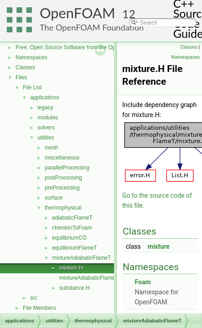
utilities (45, 137)
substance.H (74, 288)
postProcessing (63, 177)
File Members (39, 308)
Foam (142, 282)
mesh (51, 147)
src (33, 298)
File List (32, 87)
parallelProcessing (67, 167)
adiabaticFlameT (72, 218)
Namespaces (31, 57)
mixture (159, 246)
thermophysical (63, 208)
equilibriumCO (69, 238)
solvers (46, 127)
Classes (25, 67)
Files (21, 77)
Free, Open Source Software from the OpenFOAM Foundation (91, 47)
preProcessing (62, 187)
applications (44, 97)
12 (128, 13)
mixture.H (71, 268)
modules (47, 117)
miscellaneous (62, 157)
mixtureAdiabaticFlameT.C (91, 278)
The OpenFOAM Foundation (92, 27)
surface (53, 198)
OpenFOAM (77, 13)
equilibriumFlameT (74, 248)
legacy (45, 107)
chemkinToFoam (72, 228)
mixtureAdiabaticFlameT (81, 258)
